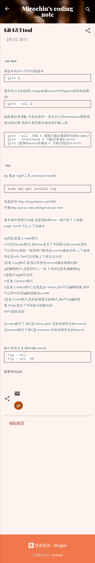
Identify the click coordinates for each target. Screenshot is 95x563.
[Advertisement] (47, 476)
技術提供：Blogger (47, 543)
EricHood (57, 553)
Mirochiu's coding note (47, 11)
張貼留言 (16, 421)
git (18, 403)
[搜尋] (88, 10)
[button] (88, 31)
